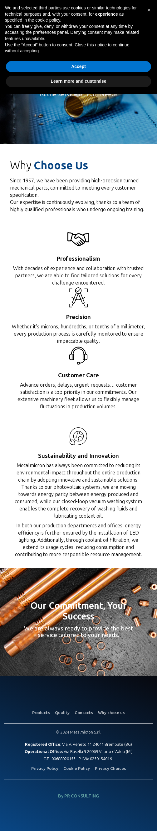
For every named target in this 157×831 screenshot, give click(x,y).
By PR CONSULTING (78, 796)
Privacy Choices (110, 768)
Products (41, 712)
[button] (149, 10)
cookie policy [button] (47, 20)
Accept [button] (78, 66)
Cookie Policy (76, 768)
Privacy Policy (44, 768)
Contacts (84, 712)
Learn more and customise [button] (78, 81)
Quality (62, 712)
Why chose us (111, 712)
